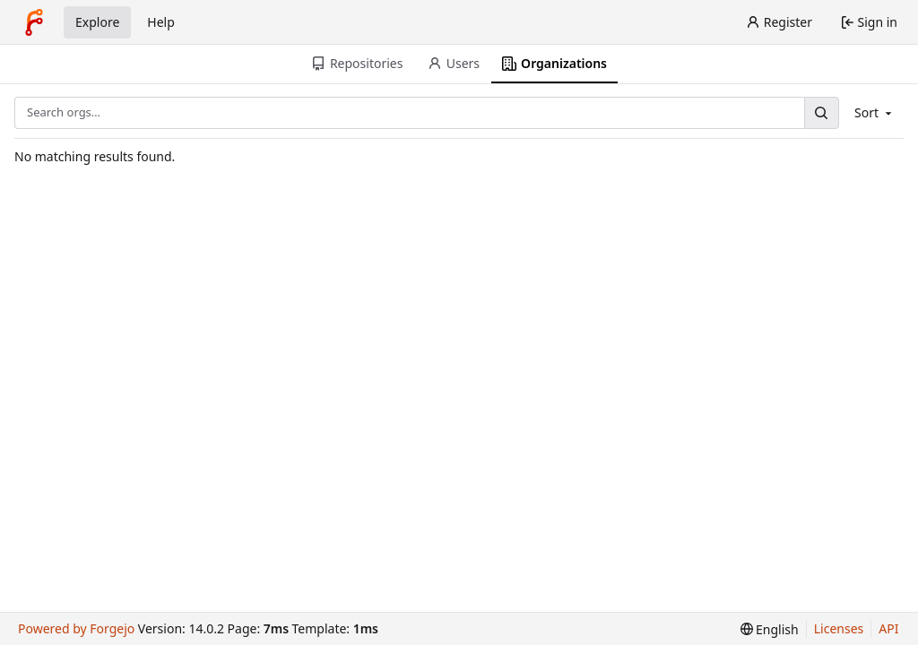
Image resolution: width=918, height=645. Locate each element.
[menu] (769, 629)
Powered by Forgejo (76, 628)
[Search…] (821, 112)
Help (161, 21)
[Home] (34, 22)
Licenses (839, 628)
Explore (97, 21)
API (888, 628)
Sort (874, 112)
